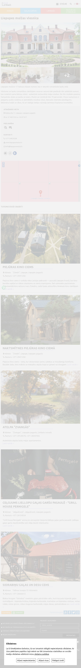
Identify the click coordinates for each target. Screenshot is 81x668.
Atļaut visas (44, 660)
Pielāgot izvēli (58, 660)
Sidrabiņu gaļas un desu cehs (26, 584)
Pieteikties (70, 635)
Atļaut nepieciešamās (26, 660)
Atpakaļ (6, 612)
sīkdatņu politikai (41, 654)
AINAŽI (10, 11)
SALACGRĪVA (30, 11)
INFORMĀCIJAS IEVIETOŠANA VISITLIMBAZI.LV (18, 623)
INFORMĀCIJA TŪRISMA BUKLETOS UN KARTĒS (19, 627)
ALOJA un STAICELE (71, 11)
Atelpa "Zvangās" (16, 427)
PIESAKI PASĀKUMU (9, 635)
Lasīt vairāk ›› (8, 289)
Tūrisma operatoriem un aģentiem (16, 631)
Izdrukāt (19, 612)
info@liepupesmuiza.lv (14, 146)
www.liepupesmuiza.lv (14, 142)
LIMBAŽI (51, 11)
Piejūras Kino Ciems (18, 267)
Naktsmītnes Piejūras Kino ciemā (29, 348)
